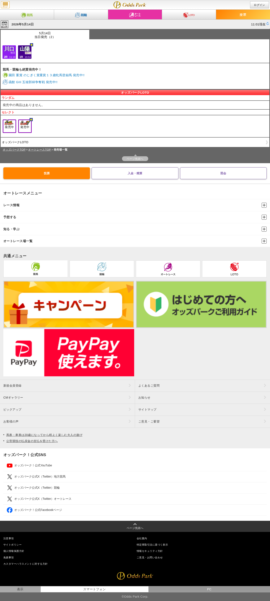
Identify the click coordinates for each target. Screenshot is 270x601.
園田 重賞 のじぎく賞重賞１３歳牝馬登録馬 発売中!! (46, 75)
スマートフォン (94, 589)
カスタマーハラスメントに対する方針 (25, 563)
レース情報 (135, 205)
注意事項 (8, 538)
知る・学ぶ (135, 229)
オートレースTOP (39, 149)
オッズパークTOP (14, 149)
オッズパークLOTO (134, 143)
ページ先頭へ (135, 158)
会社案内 (142, 538)
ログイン (259, 5)
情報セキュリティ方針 (150, 551)
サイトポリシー (12, 544)
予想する (135, 217)
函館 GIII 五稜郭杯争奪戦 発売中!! (33, 82)
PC (209, 589)
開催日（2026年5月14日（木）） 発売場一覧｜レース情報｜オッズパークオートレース (129, 4)
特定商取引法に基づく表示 (152, 544)
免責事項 (8, 557)
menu (5, 4)
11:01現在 (258, 24)
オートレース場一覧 (135, 241)
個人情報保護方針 (13, 551)
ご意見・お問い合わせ (150, 557)
